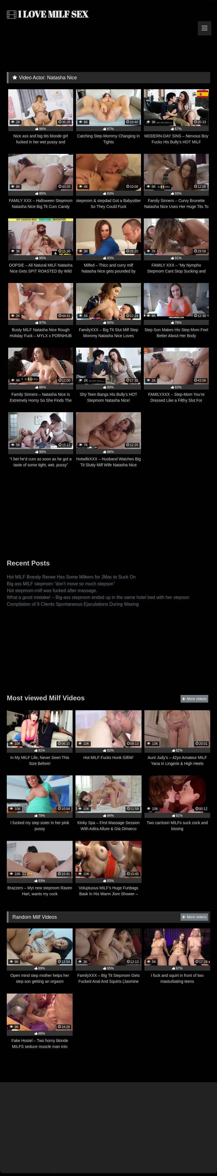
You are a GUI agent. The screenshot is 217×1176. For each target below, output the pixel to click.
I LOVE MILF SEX (47, 14)
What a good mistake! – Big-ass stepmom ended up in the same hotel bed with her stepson (98, 597)
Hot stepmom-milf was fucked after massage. (52, 590)
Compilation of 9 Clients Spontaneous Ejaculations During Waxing (73, 604)
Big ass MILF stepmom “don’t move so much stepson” (61, 583)
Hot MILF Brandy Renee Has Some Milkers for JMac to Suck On (71, 577)
